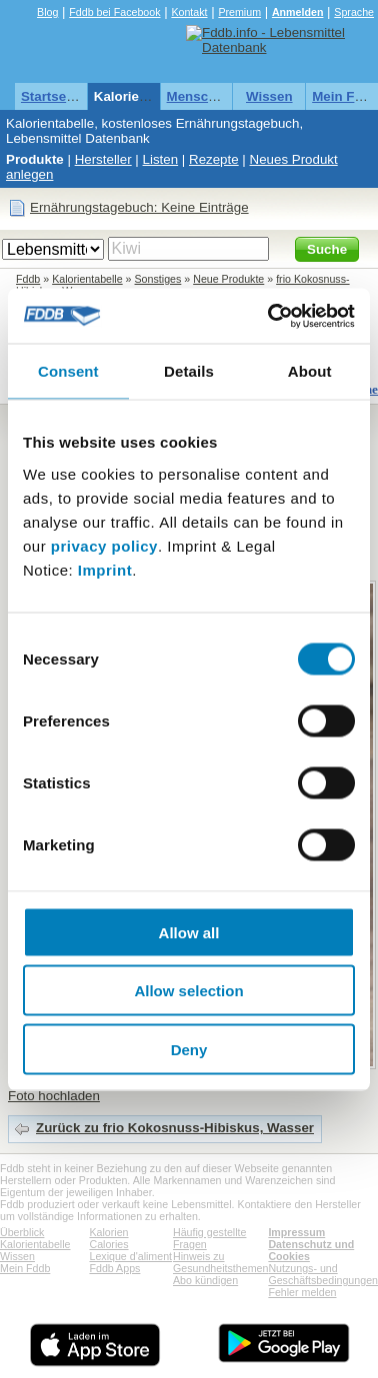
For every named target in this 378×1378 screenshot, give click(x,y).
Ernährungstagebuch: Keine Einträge (139, 207)
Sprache (354, 12)
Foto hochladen (54, 1095)
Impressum (296, 1232)
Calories (108, 1244)
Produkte (35, 159)
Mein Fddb (25, 1268)
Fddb (28, 279)
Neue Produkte (228, 279)
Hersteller (103, 159)
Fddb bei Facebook (114, 12)
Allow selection (188, 990)
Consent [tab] (68, 371)
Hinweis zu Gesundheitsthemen (220, 1262)
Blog (47, 12)
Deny (189, 1048)
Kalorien (108, 1232)
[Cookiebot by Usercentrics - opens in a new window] (270, 316)
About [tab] (310, 371)
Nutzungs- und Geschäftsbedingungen (323, 1274)
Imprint (105, 569)
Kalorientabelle (142, 96)
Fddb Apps (114, 1268)
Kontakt (189, 12)
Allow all (189, 931)
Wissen (269, 96)
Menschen (199, 96)
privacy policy (104, 545)
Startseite (51, 96)
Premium (239, 12)
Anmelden (298, 12)
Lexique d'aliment (130, 1256)
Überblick (22, 1232)
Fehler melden (302, 1292)
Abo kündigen (205, 1280)
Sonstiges (158, 279)
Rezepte (214, 159)
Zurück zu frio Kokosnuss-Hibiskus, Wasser (175, 1127)
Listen (161, 159)
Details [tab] (189, 371)
